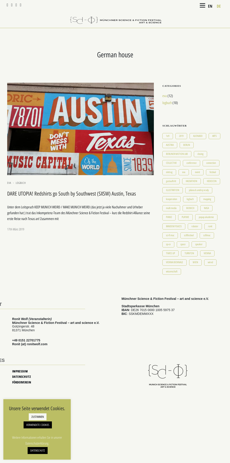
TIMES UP (170, 253)
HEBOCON (212, 181)
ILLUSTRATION (172, 190)
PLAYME (185, 217)
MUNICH (190, 208)
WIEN (195, 262)
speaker (199, 244)
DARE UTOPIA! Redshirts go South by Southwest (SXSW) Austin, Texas (71, 193)
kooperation (171, 199)
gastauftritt (171, 181)
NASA (206, 208)
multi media (171, 208)
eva (9, 183)
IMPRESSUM (20, 371)
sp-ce (168, 244)
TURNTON (189, 253)
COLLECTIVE (171, 163)
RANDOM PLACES (174, 226)
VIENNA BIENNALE (174, 262)
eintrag (169, 172)
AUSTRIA (170, 145)
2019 (181, 136)
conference (191, 163)
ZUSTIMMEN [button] (37, 416)
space (183, 244)
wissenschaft (171, 271)
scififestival (189, 235)
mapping (207, 199)
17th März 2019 (15, 229)
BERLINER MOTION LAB (177, 154)
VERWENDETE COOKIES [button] (37, 425)
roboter (194, 226)
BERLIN (186, 145)
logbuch (21, 183)
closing (200, 154)
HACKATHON (191, 181)
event (197, 172)
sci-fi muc (170, 235)
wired (210, 262)
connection (211, 163)
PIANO (169, 217)
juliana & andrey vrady (199, 190)
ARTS (214, 136)
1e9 (167, 136)
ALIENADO (198, 136)
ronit (210, 226)
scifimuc (206, 235)
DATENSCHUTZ (21, 376)
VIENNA (207, 253)
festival (213, 172)
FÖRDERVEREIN (21, 382)
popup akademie (206, 217)
